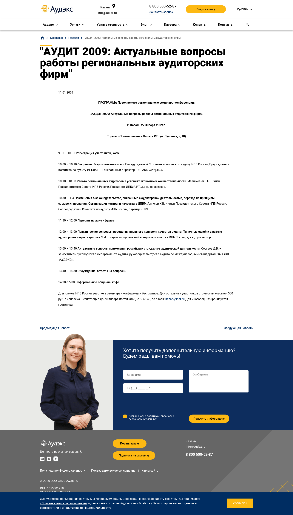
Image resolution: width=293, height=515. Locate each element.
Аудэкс (48, 24)
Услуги (75, 24)
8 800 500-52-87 (162, 6)
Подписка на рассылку (134, 455)
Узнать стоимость (110, 24)
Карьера (170, 24)
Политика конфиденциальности (62, 470)
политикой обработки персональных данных (151, 418)
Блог (144, 24)
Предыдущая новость (55, 328)
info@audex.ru (107, 13)
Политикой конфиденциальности (86, 508)
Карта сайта (149, 470)
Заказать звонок (161, 12)
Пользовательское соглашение (113, 470)
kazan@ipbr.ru (175, 299)
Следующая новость (238, 328)
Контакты (225, 24)
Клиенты (199, 24)
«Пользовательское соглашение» (63, 503)
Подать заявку (206, 9)
